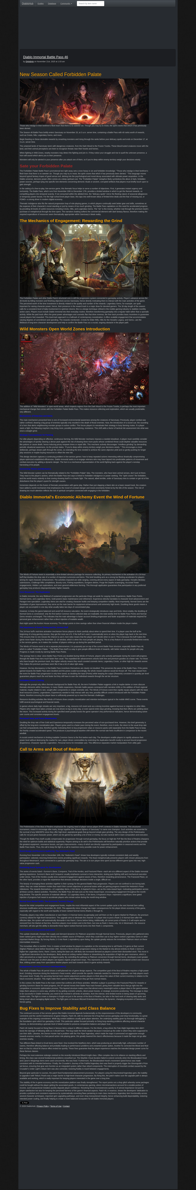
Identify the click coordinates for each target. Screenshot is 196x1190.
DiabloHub (27, 3)
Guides (41, 3)
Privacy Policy (43, 1106)
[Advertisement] (98, 29)
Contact (66, 1106)
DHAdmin (30, 61)
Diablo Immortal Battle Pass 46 (45, 57)
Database (52, 3)
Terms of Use (55, 1106)
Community (66, 3)
